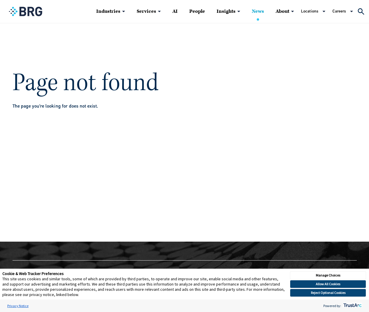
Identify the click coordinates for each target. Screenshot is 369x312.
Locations (309, 11)
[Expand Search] (361, 11)
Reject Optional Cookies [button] (328, 292)
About (282, 11)
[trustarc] (352, 306)
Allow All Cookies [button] (328, 284)
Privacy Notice (17, 306)
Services (146, 11)
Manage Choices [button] (328, 275)
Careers (339, 11)
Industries (108, 11)
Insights (226, 11)
